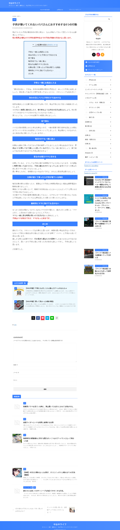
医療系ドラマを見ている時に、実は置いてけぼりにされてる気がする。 (47, 404)
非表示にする (52, 45)
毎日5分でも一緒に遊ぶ (38, 60)
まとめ (33, 71)
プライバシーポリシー (75, 9)
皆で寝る (33, 57)
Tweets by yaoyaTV (90, 170)
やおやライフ (14, 3)
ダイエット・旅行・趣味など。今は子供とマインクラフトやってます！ (60, 524)
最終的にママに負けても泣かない (42, 68)
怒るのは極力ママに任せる (39, 63)
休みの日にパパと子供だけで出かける (43, 54)
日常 (15, 322)
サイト (15, 377)
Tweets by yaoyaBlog (91, 163)
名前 (15, 362)
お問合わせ (60, 9)
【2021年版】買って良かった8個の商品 (38, 299)
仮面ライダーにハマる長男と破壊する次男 (37, 420)
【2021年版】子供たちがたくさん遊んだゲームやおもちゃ (44, 286)
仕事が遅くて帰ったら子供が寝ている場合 (45, 66)
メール (16, 370)
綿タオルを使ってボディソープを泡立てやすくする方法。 (42, 488)
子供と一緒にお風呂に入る (39, 52)
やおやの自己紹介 (45, 9)
